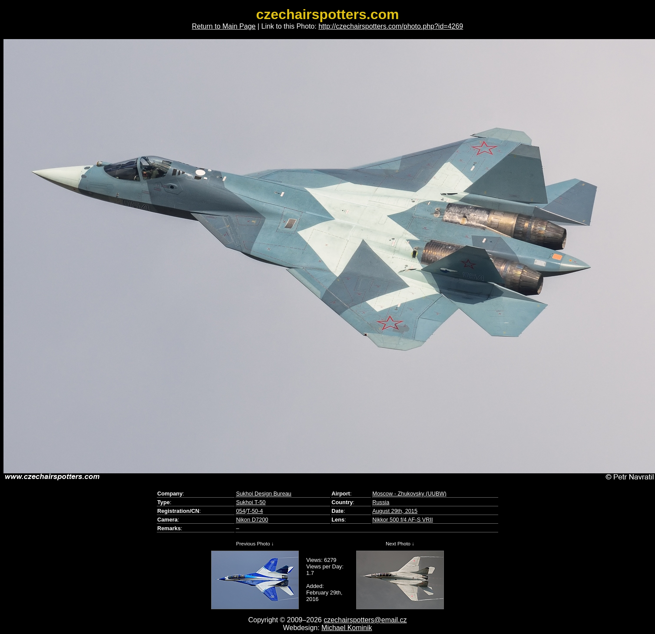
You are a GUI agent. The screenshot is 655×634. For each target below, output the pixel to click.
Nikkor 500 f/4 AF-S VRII (402, 519)
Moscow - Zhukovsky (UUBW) (409, 493)
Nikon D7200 (252, 519)
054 (240, 511)
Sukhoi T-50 (250, 502)
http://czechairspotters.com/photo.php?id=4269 (390, 26)
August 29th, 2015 (394, 511)
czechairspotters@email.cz (365, 620)
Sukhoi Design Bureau (263, 493)
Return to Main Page (224, 26)
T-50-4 (255, 511)
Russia (380, 502)
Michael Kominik (346, 627)
